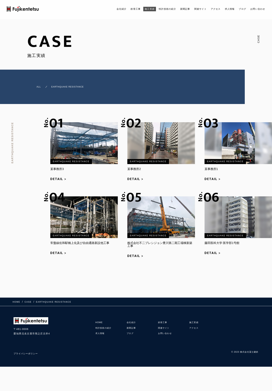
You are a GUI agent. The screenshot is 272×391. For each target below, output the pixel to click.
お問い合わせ (256, 8)
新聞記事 (176, 8)
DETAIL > (58, 175)
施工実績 (136, 8)
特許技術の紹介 (156, 8)
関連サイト (193, 8)
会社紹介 (105, 8)
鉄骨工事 (120, 8)
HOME (99, 315)
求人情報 (225, 8)
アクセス (210, 8)
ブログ (239, 8)
